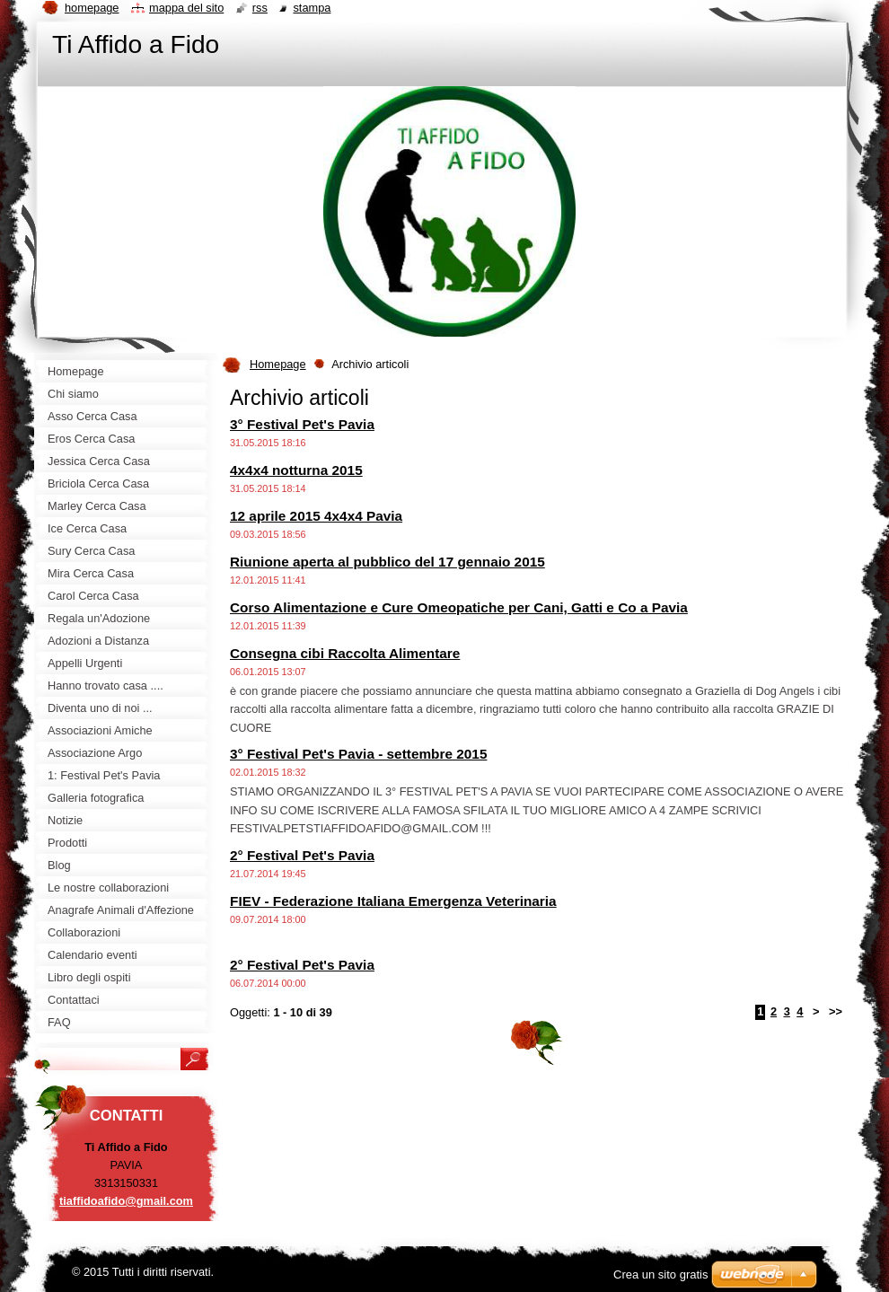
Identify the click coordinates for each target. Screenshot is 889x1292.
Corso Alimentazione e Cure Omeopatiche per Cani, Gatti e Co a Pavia (459, 607)
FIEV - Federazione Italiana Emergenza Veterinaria (393, 901)
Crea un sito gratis (661, 1274)
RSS (260, 7)
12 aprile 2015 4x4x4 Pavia (316, 515)
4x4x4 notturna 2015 (296, 470)
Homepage (278, 364)
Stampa (311, 7)
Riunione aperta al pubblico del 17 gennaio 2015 (387, 561)
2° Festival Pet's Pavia (302, 855)
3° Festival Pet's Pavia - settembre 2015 (358, 753)
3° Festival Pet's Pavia (302, 424)
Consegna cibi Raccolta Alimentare (345, 653)
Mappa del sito (186, 7)
